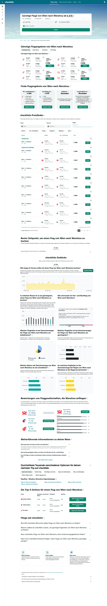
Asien (25, 40)
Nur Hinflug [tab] (53, 50)
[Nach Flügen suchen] (2, 6)
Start (21, 40)
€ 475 (70, 16)
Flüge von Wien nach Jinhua (74, 467)
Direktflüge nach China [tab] (49, 457)
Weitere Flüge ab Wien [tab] (27, 460)
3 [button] (84, 216)
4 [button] (87, 216)
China (28, 40)
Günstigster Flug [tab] (26, 50)
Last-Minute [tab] (45, 50)
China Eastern (31, 404)
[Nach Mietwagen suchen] (2, 12)
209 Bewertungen (32, 408)
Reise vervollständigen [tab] (78, 457)
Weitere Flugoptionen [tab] (41, 460)
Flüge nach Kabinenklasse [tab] (64, 457)
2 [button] (81, 216)
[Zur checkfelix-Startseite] (9, 2)
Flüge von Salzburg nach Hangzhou (29, 469)
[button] (2, 2)
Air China (30, 412)
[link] (29, 107)
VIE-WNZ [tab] (56, 233)
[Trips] (2, 19)
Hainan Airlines (31, 396)
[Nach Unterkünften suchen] (2, 9)
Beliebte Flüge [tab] (38, 457)
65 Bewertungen (32, 400)
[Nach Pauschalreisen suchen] (2, 15)
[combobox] (27, 18)
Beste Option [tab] (36, 50)
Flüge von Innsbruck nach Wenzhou (53, 467)
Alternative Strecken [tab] (27, 457)
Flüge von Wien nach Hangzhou (28, 467)
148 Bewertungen (32, 416)
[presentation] (73, 16)
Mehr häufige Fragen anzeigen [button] (45, 445)
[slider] (92, 127)
